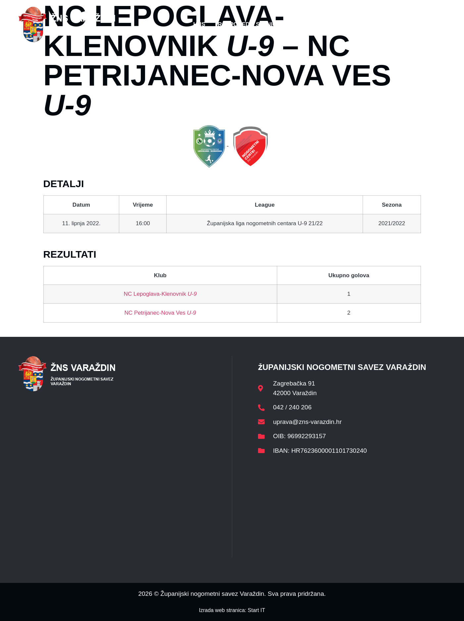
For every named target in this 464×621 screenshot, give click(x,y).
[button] (433, 24)
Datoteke (333, 24)
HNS (199, 24)
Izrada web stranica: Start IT (232, 610)
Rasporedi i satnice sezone (261, 24)
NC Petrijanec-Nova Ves (160, 313)
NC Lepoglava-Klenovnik (160, 294)
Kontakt (374, 24)
